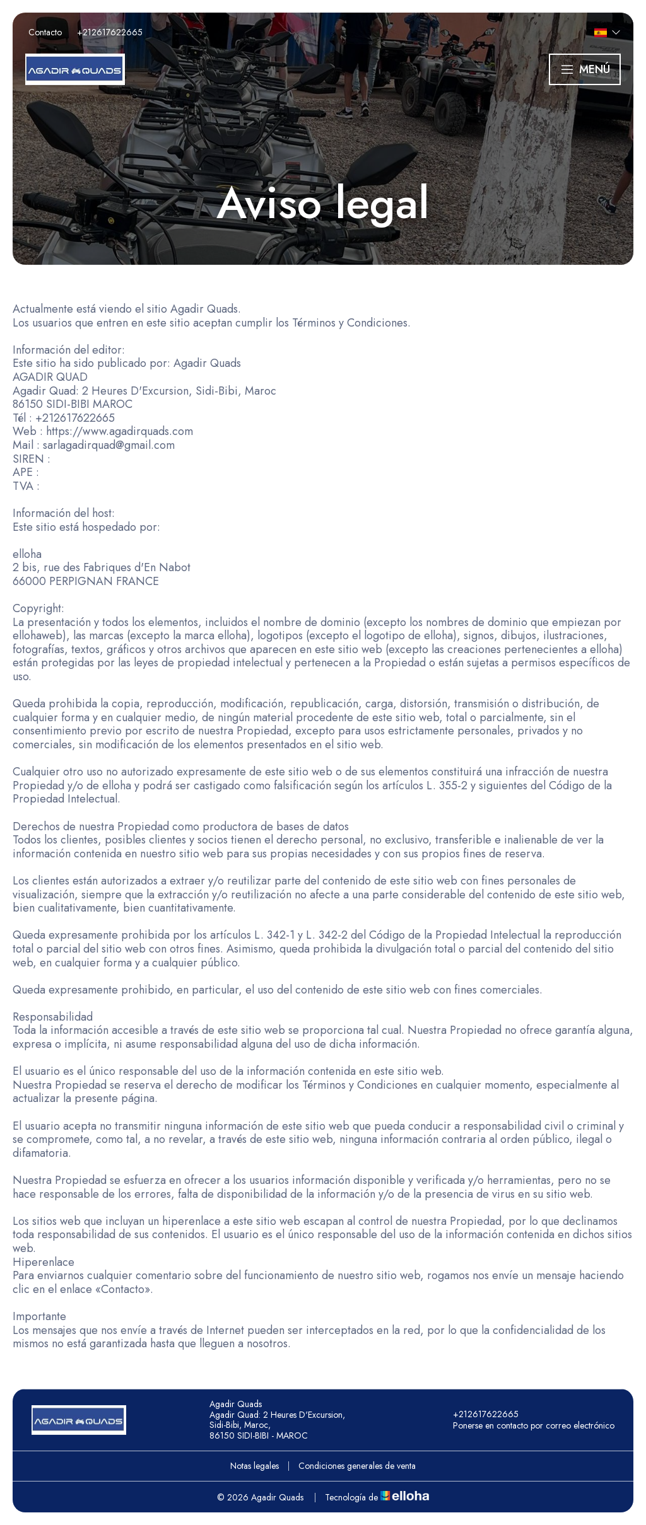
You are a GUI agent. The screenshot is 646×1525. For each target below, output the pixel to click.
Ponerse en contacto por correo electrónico (526, 1425)
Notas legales (254, 1465)
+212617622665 (478, 1414)
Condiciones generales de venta (357, 1465)
